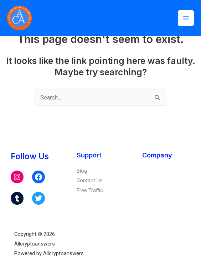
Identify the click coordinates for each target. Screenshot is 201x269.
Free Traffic (90, 190)
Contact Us (90, 180)
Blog (82, 171)
